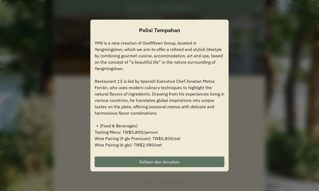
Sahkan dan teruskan (159, 161)
